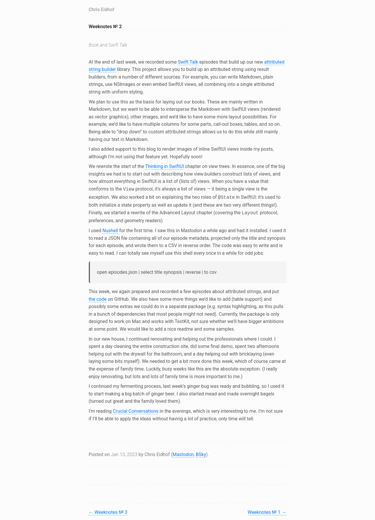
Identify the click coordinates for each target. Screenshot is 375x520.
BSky (201, 453)
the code (98, 297)
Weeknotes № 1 (267, 510)
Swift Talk (188, 62)
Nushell (110, 229)
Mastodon (183, 453)
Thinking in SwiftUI (164, 166)
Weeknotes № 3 (108, 510)
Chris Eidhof (102, 9)
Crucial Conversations (135, 409)
